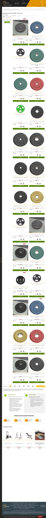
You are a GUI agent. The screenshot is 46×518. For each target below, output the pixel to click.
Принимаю (40, 516)
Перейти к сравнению (28, 15)
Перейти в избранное (35, 15)
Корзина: (43, 5)
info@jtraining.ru (43, 506)
